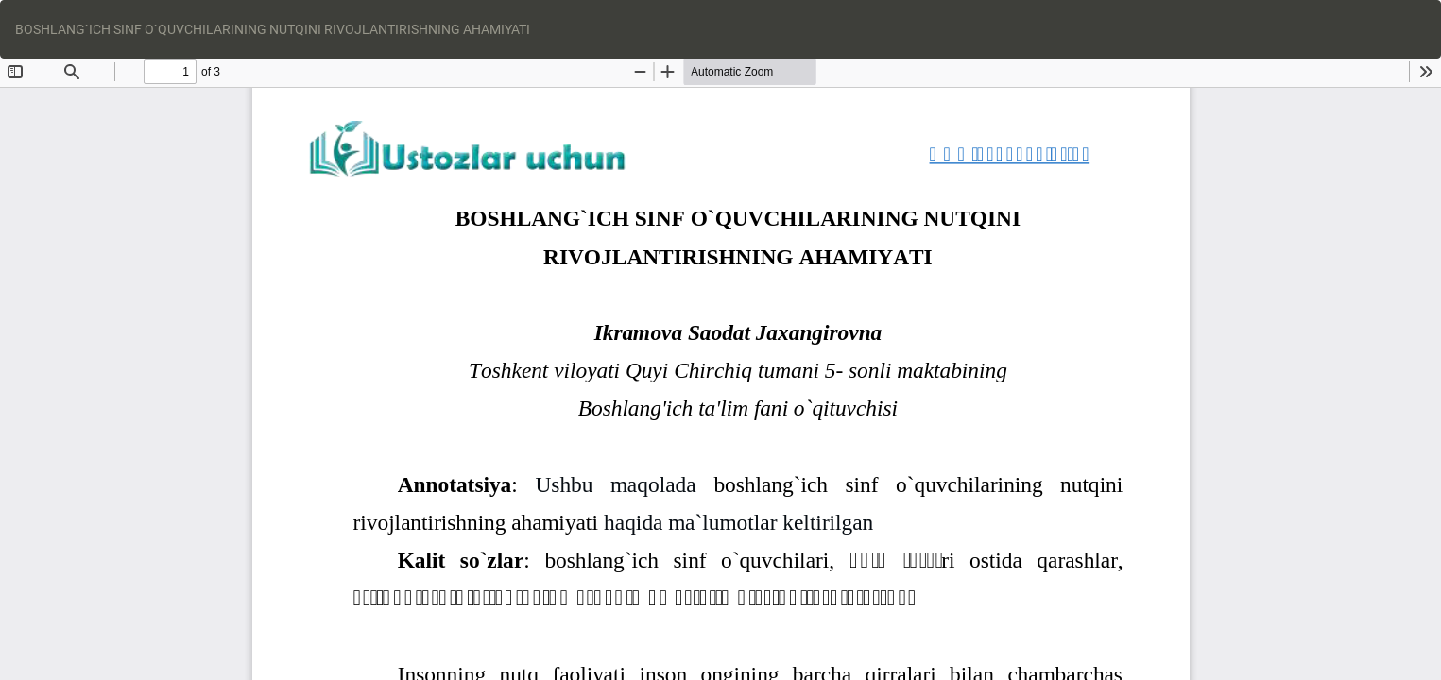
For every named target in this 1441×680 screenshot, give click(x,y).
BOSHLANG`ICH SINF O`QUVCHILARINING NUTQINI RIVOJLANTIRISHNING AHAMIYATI (272, 29)
